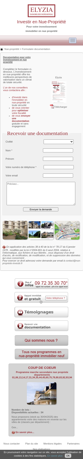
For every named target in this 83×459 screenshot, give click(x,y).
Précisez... (41, 193)
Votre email (12, 175)
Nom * (9, 150)
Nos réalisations (41, 449)
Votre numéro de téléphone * (21, 167)
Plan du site (31, 443)
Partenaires (73, 443)
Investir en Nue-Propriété (41, 21)
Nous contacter (12, 443)
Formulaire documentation (36, 49)
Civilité (9, 141)
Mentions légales (52, 443)
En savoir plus (55, 455)
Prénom (10, 158)
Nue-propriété (11, 49)
